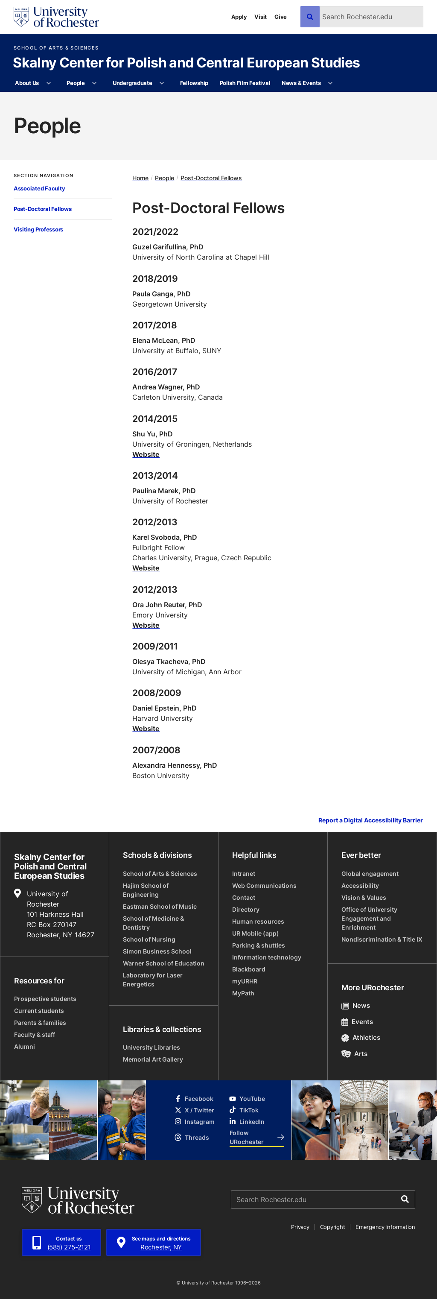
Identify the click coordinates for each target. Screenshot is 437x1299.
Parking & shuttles (258, 945)
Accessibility (360, 885)
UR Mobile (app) (255, 933)
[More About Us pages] (48, 83)
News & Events (301, 83)
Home (140, 178)
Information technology (266, 957)
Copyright (332, 1227)
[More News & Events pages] (330, 83)
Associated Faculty (39, 188)
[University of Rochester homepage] (56, 17)
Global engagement (370, 873)
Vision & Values (363, 897)
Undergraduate (132, 83)
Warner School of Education (163, 963)
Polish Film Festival (245, 83)
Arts (354, 1053)
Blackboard (248, 969)
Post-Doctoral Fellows (43, 209)
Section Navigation (43, 175)
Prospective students (45, 999)
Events (357, 1021)
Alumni (24, 1046)
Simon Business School (157, 951)
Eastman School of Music (160, 906)
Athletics (360, 1037)
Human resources (258, 921)
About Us (27, 83)
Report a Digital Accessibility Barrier (370, 820)
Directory (245, 909)
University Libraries (151, 1047)
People (75, 83)
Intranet (243, 873)
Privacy (300, 1227)
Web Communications (264, 885)
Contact (243, 897)
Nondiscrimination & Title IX (381, 939)
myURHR (244, 981)
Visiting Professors (38, 229)
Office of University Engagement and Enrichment (369, 918)
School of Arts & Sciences (56, 48)
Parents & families (40, 1022)
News (355, 1005)
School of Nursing (149, 939)
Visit (260, 16)
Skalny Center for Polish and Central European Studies (186, 63)
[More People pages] (94, 83)
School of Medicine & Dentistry (153, 922)
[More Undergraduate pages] (162, 83)
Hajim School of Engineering (146, 889)
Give (280, 16)
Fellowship (194, 83)
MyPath (243, 993)
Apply (239, 16)
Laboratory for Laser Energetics (153, 979)
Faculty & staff (34, 1034)
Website (146, 454)
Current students (39, 1010)
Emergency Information (385, 1227)
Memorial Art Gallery (153, 1059)
